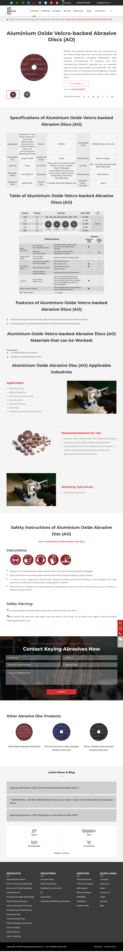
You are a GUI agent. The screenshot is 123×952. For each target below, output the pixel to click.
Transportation (47, 879)
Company (56, 11)
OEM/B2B (81, 897)
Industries (45, 11)
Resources (78, 11)
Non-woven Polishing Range (19, 888)
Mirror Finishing (14, 936)
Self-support (82, 888)
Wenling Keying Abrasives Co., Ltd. (33, 947)
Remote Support (84, 893)
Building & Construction (51, 888)
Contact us (76, 83)
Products (34, 11)
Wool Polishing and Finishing (19, 906)
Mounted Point (13, 893)
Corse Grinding (13, 928)
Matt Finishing (13, 932)
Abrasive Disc (58, 19)
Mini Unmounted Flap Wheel (19, 884)
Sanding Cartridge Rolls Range (20, 897)
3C (42, 893)
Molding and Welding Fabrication (55, 901)
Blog (102, 906)
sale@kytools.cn (104, 3)
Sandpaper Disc (14, 914)
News (89, 11)
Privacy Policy (110, 947)
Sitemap (98, 947)
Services (67, 11)
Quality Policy (83, 906)
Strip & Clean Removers (17, 901)
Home (12, 19)
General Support (84, 879)
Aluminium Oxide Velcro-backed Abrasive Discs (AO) (89, 19)
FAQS (102, 897)
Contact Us (100, 11)
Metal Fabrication (48, 884)
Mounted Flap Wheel (16, 879)
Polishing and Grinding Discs (38, 19)
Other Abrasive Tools (16, 919)
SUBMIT (61, 692)
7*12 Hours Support (85, 884)
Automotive (46, 897)
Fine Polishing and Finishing (19, 923)
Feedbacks (81, 901)
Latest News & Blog (61, 774)
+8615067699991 (83, 3)
